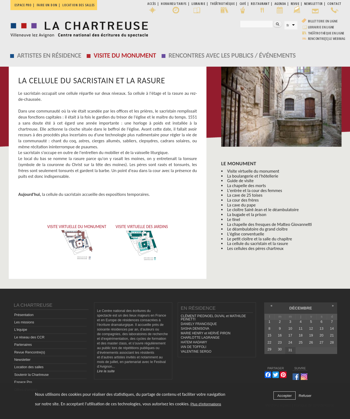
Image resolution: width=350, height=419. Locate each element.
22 (269, 342)
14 (332, 329)
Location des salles (78, 5)
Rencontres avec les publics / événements (232, 55)
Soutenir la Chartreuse (31, 375)
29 (269, 349)
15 (269, 335)
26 (311, 342)
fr (288, 25)
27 (321, 342)
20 (321, 335)
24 (290, 342)
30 (280, 349)
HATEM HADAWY (194, 342)
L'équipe (20, 330)
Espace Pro (23, 382)
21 (332, 335)
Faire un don (47, 5)
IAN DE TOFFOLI (193, 347)
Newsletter (22, 360)
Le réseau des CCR (29, 337)
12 (311, 329)
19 (311, 335)
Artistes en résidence (49, 55)
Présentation (24, 315)
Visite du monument (125, 55)
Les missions (24, 322)
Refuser (305, 396)
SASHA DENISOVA (195, 329)
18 (301, 335)
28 (332, 342)
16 (280, 335)
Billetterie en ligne (323, 21)
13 (321, 329)
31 (290, 350)
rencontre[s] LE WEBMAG (326, 38)
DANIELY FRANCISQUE (199, 324)
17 (290, 335)
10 (290, 329)
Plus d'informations (205, 404)
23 (280, 342)
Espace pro (22, 5)
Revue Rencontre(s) (29, 352)
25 (301, 342)
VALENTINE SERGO (196, 351)
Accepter (284, 396)
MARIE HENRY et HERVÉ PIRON (206, 333)
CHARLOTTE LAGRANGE (200, 338)
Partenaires (23, 345)
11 (301, 329)
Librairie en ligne (321, 27)
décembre (300, 308)
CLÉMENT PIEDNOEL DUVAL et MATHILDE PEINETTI (213, 317)
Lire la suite (106, 371)
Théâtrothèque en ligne (326, 33)
